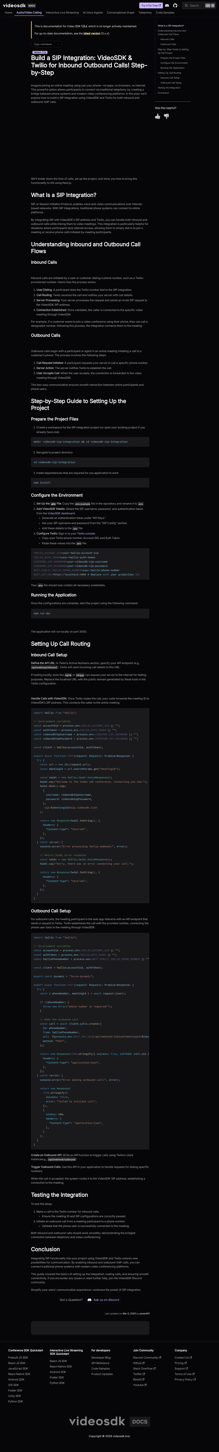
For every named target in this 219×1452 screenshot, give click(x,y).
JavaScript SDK (18, 1368)
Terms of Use (185, 1374)
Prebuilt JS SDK (18, 1357)
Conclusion (163, 93)
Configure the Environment (174, 63)
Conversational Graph (120, 12)
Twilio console (86, 533)
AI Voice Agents (93, 12)
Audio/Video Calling (29, 12)
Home (8, 12)
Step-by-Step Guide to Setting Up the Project (173, 51)
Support (181, 1368)
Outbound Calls (168, 44)
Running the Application (172, 68)
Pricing (181, 1363)
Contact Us (183, 1357)
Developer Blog (101, 1357)
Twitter (139, 1374)
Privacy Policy (185, 1379)
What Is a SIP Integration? (171, 25)
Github (139, 1363)
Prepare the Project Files (172, 58)
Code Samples (165, 12)
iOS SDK (13, 1385)
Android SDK (16, 1379)
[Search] (199, 5)
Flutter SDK (15, 1390)
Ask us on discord (103, 1299)
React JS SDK (16, 1363)
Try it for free (151, 5)
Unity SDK (14, 1396)
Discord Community (147, 1357)
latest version (91, 33)
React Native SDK (19, 1374)
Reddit (138, 1379)
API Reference (100, 1363)
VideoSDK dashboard (61, 513)
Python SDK (15, 1401)
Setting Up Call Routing (169, 73)
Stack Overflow (144, 1368)
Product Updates (102, 1374)
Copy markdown (43, 44)
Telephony (145, 12)
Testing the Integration (169, 87)
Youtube (140, 1385)
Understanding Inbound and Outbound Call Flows (172, 32)
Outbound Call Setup (171, 82)
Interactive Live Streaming (62, 12)
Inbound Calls (167, 39)
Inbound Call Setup (170, 78)
